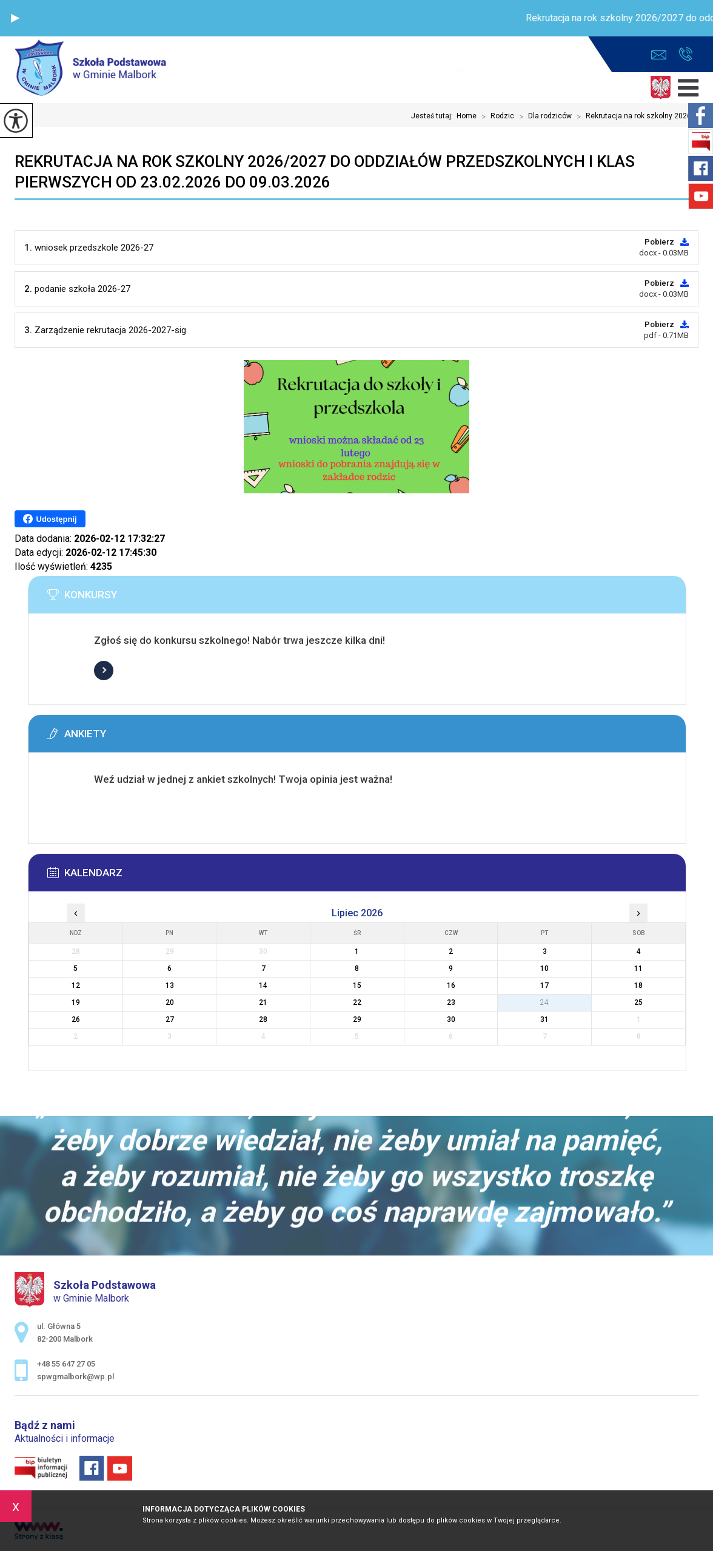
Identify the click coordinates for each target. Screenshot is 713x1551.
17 (544, 985)
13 (170, 985)
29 (357, 1019)
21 (263, 1002)
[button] (15, 18)
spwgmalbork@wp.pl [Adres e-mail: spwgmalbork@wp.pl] (75, 1376)
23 (451, 1002)
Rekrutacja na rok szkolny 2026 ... (635, 116)
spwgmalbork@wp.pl (658, 54)
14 (263, 985)
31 (544, 1019)
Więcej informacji (103, 670)
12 (76, 985)
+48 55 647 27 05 (685, 54)
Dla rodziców (543, 116)
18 (638, 985)
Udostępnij (50, 519)
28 (263, 1019)
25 (638, 1002)
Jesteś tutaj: (434, 116)
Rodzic (495, 116)
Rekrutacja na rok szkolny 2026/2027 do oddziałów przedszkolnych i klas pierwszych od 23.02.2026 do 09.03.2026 (325, 171)
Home (467, 116)
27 (170, 1019)
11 (638, 968)
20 (170, 1002)
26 (76, 1019)
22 (357, 1002)
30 (451, 1019)
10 (544, 968)
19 (76, 1002)
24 (544, 1002)
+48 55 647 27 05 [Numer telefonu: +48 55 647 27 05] (66, 1363)
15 (357, 985)
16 (451, 985)
